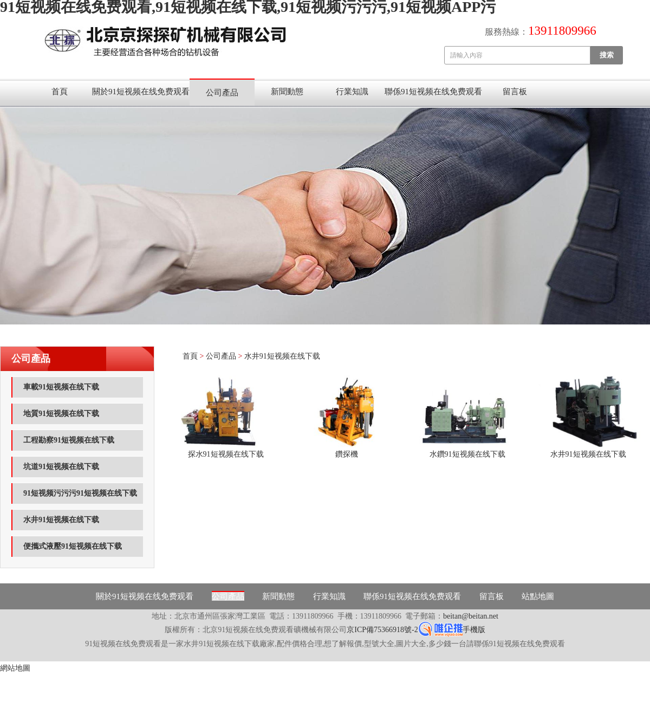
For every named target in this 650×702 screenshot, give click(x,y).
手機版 (474, 630)
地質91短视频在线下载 (61, 414)
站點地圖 (538, 596)
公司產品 (222, 92)
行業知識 (352, 91)
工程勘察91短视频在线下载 (68, 440)
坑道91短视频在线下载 (61, 467)
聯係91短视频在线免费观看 (433, 91)
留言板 (515, 91)
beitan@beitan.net (470, 616)
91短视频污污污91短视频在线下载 (80, 493)
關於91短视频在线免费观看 (141, 91)
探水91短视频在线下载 (226, 454)
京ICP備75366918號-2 (382, 630)
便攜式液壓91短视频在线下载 (72, 546)
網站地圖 (15, 668)
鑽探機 (346, 454)
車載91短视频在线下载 (61, 387)
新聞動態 (287, 91)
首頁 (59, 91)
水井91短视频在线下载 (61, 520)
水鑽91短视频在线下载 (467, 454)
